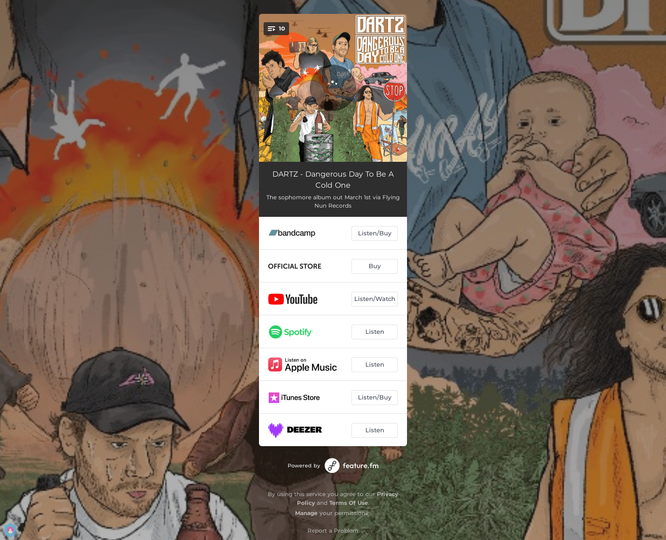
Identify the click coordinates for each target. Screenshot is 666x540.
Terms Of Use (348, 502)
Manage (306, 512)
